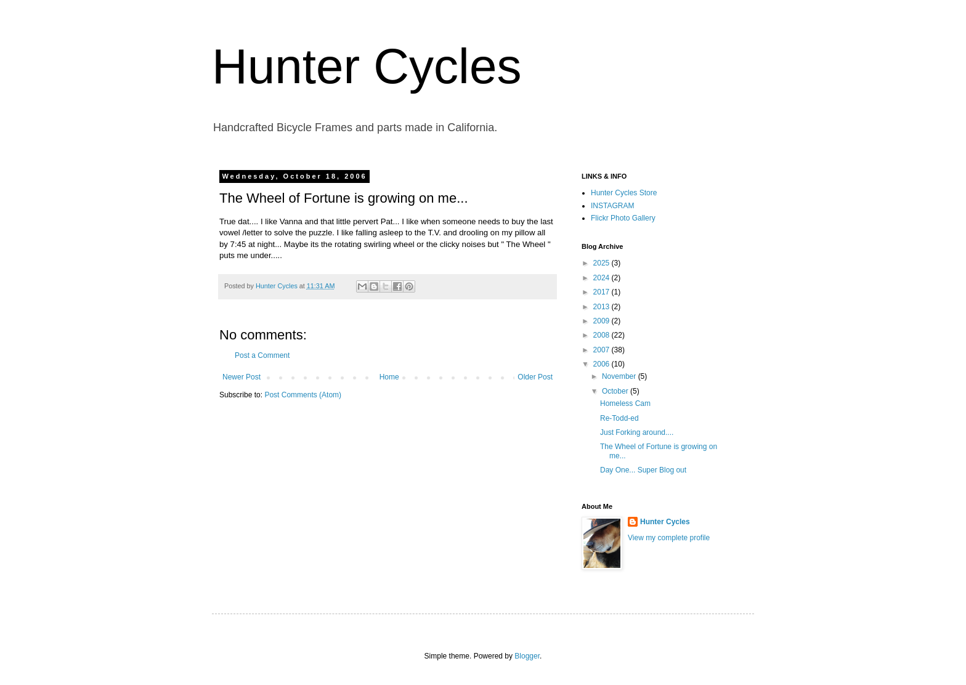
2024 (602, 278)
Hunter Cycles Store (624, 192)
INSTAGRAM (612, 205)
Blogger (527, 656)
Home (389, 377)
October (616, 391)
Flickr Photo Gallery (623, 218)
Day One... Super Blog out (643, 470)
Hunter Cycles (366, 66)
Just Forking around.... (636, 432)
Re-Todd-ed (619, 418)
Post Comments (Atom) (302, 395)
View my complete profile (669, 537)
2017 (602, 292)
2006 (602, 364)
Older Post (535, 377)
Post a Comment (262, 355)
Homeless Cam (625, 403)
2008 (602, 335)
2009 (602, 321)
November (620, 376)
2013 (602, 306)
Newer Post (241, 377)
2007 (602, 350)
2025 (602, 263)
